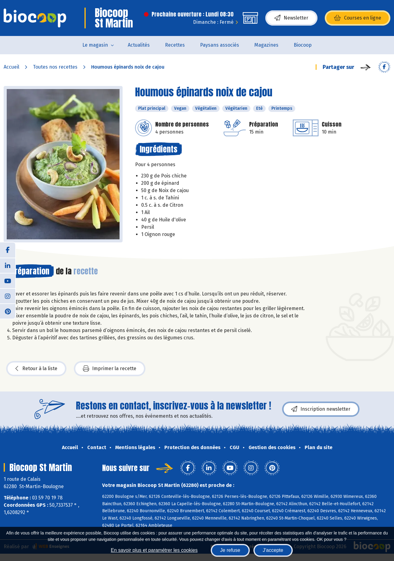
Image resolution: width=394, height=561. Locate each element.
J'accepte (273, 550)
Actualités (139, 45)
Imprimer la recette (109, 369)
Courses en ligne (357, 18)
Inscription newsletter (320, 409)
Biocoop (303, 45)
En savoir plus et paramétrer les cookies (154, 550)
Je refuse (230, 550)
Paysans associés (219, 45)
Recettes (175, 45)
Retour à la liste (36, 369)
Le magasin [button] (95, 45)
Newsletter (291, 18)
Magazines (266, 45)
